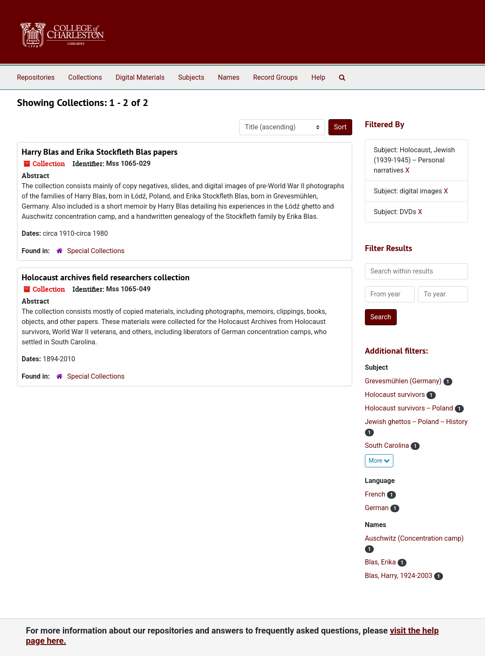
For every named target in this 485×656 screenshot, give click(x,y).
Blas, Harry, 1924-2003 (399, 576)
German (377, 508)
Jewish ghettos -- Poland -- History (416, 422)
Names (229, 77)
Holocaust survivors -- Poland (410, 408)
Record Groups (275, 77)
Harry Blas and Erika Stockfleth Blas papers (99, 151)
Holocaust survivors (396, 395)
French (376, 494)
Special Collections (95, 251)
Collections (85, 77)
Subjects (191, 77)
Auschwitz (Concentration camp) (414, 538)
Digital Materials (140, 77)
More (379, 460)
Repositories (36, 77)
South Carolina (388, 445)
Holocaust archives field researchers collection (106, 277)
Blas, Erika (381, 562)
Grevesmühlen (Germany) (404, 381)
